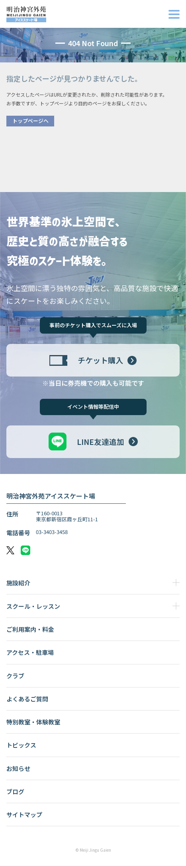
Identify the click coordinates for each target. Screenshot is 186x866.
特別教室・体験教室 (33, 721)
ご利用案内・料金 (30, 629)
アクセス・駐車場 (30, 652)
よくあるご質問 (27, 698)
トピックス (21, 745)
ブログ (15, 791)
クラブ (15, 675)
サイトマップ (24, 814)
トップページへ (30, 120)
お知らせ (18, 768)
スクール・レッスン (33, 606)
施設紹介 (18, 582)
